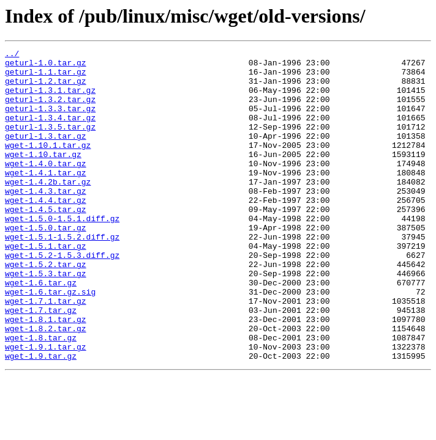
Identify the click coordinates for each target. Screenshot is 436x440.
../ (12, 55)
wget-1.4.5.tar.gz (45, 242)
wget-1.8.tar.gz (41, 396)
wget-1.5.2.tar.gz (45, 308)
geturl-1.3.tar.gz (45, 154)
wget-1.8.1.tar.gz (45, 374)
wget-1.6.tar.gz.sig (50, 341)
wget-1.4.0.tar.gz (45, 187)
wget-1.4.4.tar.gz (45, 231)
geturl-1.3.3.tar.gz (50, 121)
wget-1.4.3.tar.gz (45, 220)
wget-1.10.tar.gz (43, 176)
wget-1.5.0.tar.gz (45, 264)
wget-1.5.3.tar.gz (45, 319)
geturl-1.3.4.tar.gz (50, 132)
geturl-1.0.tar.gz (45, 66)
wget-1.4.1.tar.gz (45, 198)
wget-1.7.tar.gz (41, 363)
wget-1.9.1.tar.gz (45, 407)
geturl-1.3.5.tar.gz (50, 143)
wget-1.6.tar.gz (41, 330)
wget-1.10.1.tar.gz (48, 165)
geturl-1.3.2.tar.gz (50, 110)
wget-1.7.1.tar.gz (45, 352)
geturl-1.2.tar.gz (45, 88)
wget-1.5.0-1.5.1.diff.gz (62, 253)
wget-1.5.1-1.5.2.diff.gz (62, 275)
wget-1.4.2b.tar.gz (48, 209)
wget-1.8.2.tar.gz (45, 385)
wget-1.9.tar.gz (41, 418)
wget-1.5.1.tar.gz (45, 286)
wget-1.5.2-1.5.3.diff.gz (62, 297)
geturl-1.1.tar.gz (45, 77)
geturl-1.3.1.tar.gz (50, 99)
